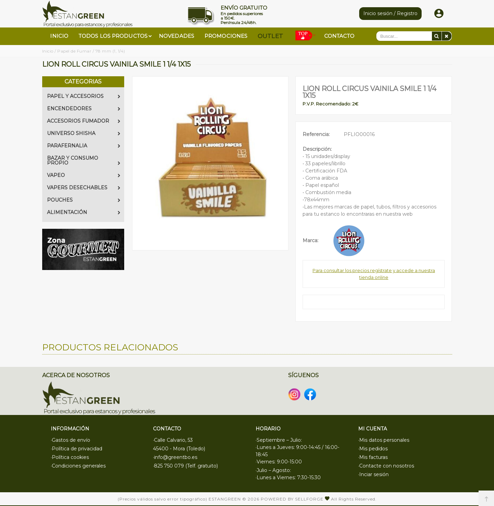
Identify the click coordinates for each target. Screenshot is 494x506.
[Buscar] (437, 36)
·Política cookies (70, 457)
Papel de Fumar (74, 51)
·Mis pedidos (373, 449)
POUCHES (83, 200)
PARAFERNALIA (83, 146)
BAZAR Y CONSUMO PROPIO (83, 160)
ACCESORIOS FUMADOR (83, 121)
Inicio (48, 51)
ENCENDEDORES (83, 108)
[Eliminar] (446, 36)
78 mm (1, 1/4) (110, 51)
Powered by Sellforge (292, 499)
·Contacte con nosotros (386, 466)
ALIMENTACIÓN (83, 212)
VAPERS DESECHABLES (83, 187)
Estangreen (225, 499)
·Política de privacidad (76, 449)
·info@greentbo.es (175, 457)
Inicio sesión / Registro (390, 13)
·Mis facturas (373, 457)
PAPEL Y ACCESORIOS (83, 96)
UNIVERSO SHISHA (83, 133)
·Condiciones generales (78, 466)
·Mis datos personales (383, 440)
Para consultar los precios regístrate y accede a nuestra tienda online (374, 274)
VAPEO (83, 175)
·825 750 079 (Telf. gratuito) (185, 466)
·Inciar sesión (373, 474)
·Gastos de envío (70, 440)
